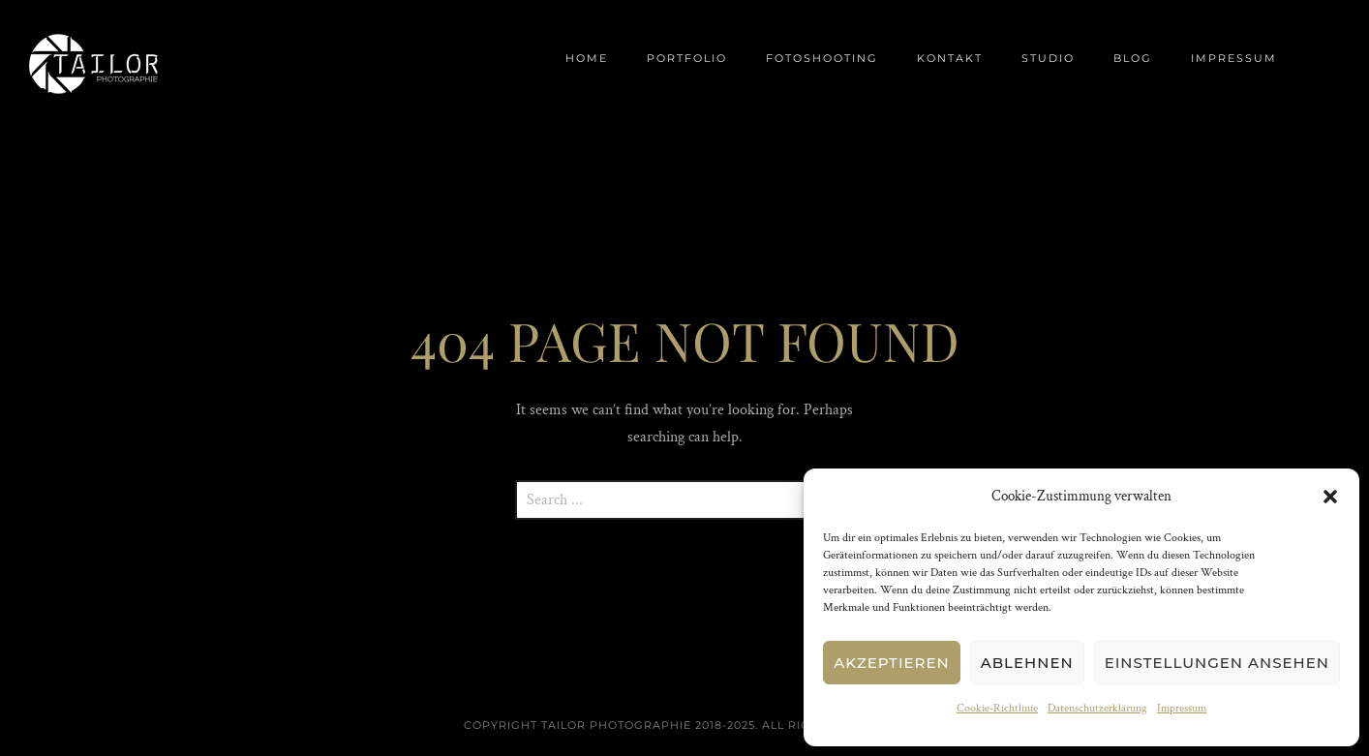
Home (586, 58)
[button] (1330, 496)
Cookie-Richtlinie (997, 708)
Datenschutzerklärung (1097, 708)
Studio (1048, 58)
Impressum (1181, 708)
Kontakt (950, 58)
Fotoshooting (822, 58)
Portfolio (687, 58)
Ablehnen (1027, 662)
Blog (1132, 58)
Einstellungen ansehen (1217, 662)
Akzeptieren (892, 662)
